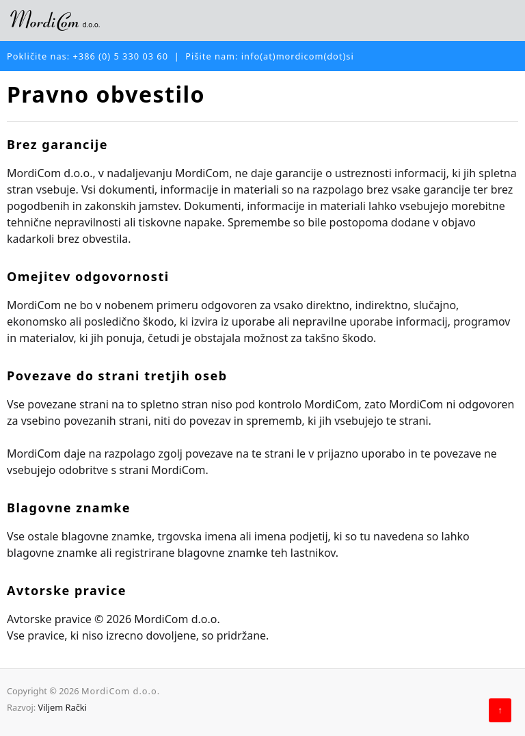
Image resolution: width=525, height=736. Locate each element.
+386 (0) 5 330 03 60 (120, 56)
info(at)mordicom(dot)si (297, 56)
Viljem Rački (62, 707)
